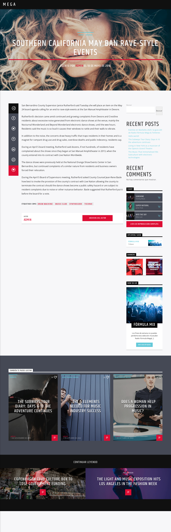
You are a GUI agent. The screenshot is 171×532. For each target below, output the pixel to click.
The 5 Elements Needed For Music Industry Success (85, 427)
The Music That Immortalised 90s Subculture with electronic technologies (143, 175)
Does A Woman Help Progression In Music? (138, 427)
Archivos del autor (97, 239)
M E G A (9, 4)
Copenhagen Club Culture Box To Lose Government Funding (43, 502)
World (89, 45)
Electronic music (70, 398)
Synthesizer (75, 225)
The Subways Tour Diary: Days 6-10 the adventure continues (33, 427)
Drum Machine (45, 225)
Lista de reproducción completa (144, 245)
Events (13, 398)
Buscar (129, 126)
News (80, 45)
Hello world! (133, 157)
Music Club (61, 225)
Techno (88, 225)
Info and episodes (144, 365)
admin (79, 76)
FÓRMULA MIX (133, 262)
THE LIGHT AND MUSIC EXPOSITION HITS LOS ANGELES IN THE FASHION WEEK (129, 502)
